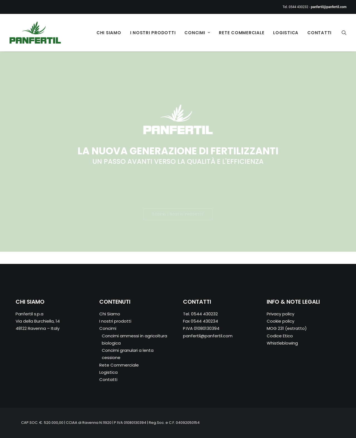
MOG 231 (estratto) (287, 328)
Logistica (285, 33)
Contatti (319, 33)
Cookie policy (280, 321)
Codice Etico (280, 336)
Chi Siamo (109, 33)
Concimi (197, 33)
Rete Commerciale (241, 33)
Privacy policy (280, 314)
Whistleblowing (282, 343)
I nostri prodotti (153, 33)
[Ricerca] (344, 32)
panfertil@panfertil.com (208, 336)
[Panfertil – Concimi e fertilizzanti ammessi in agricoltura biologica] (35, 32)
